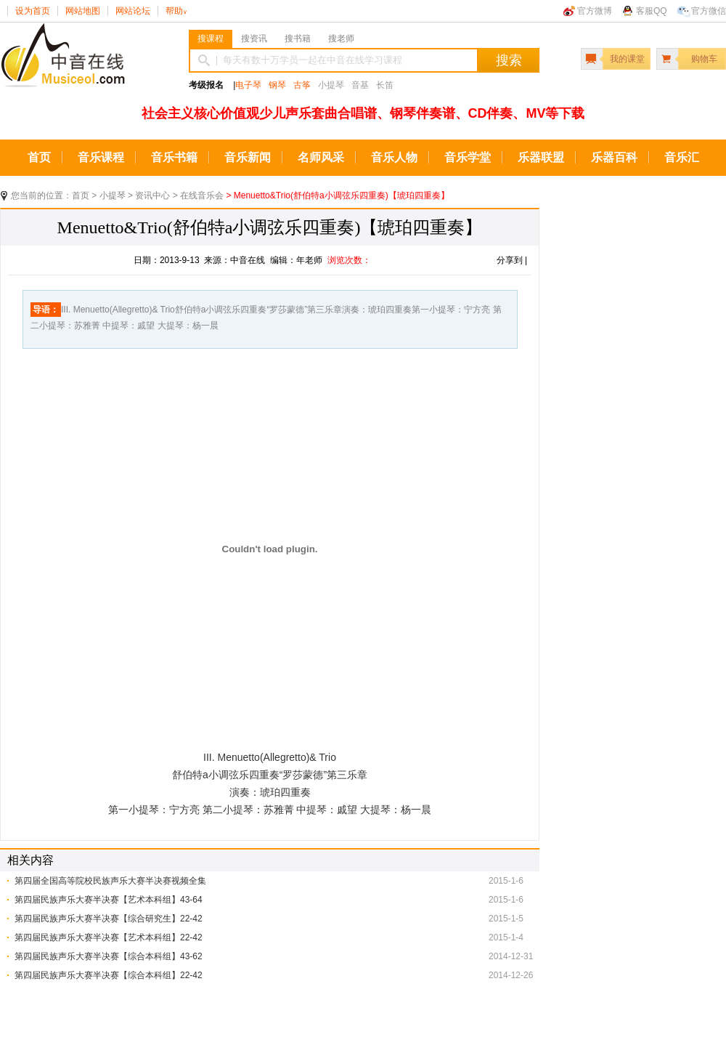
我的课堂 (627, 59)
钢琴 (277, 85)
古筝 (302, 85)
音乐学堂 (467, 157)
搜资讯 (254, 38)
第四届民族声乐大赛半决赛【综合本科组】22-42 (109, 975)
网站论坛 (132, 11)
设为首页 (32, 11)
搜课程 (210, 38)
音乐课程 (101, 157)
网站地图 (82, 11)
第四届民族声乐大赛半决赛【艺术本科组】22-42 (109, 937)
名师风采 (321, 157)
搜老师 (341, 38)
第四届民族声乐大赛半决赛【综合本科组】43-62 (109, 956)
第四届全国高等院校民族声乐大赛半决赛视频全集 (110, 881)
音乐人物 (394, 157)
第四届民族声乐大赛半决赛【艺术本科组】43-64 (109, 900)
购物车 (704, 59)
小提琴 (112, 195)
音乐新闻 (247, 157)
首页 (39, 157)
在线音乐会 (202, 195)
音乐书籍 (174, 157)
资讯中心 (152, 195)
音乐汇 (681, 157)
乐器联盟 (541, 157)
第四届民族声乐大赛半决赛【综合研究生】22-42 (109, 918)
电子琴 (248, 85)
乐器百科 (614, 157)
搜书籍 (298, 38)
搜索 (509, 60)
